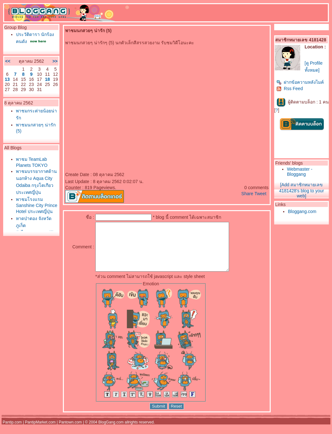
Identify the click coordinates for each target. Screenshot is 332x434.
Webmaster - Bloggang (299, 172)
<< (7, 61)
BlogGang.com (111, 432)
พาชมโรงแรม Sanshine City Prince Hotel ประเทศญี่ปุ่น (36, 205)
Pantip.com (12, 432)
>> (55, 61)
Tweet (260, 193)
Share (247, 193)
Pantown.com (70, 432)
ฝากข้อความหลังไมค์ (300, 82)
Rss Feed (289, 88)
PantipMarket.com (40, 432)
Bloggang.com (302, 211)
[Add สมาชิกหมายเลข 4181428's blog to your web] (301, 190)
